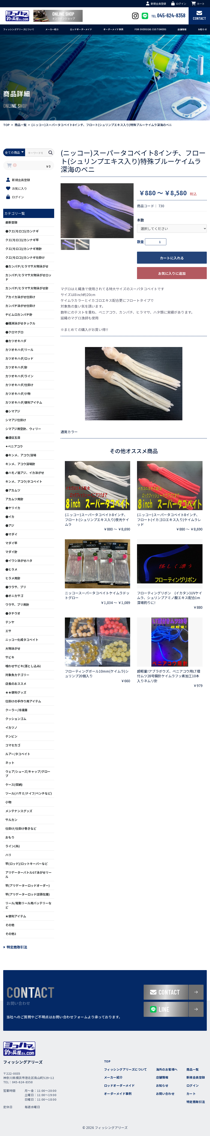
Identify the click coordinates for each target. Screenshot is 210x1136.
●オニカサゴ (14, 596)
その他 (9, 925)
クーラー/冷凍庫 (16, 710)
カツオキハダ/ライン (19, 376)
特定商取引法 (15, 947)
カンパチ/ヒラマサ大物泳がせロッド (28, 277)
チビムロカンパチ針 (18, 314)
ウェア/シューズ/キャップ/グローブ (27, 773)
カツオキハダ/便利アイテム (23, 402)
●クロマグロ (14, 332)
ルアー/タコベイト (17, 754)
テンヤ (9, 622)
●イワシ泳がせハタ (18, 560)
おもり (9, 837)
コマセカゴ (12, 745)
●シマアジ (12, 411)
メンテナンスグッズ (18, 811)
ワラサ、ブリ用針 (17, 604)
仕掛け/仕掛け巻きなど (20, 828)
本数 (140, 220)
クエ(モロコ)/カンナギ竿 (22, 240)
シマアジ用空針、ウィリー (23, 429)
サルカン (11, 819)
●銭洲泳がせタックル (20, 323)
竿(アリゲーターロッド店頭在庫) (27, 894)
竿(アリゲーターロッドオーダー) (27, 885)
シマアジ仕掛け (15, 420)
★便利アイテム (15, 916)
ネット (9, 762)
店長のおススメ (15, 683)
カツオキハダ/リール (19, 349)
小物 (8, 802)
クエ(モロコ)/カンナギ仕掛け (25, 257)
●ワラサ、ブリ (15, 587)
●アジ (9, 525)
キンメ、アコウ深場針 (20, 464)
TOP (6, 125)
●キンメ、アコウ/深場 (20, 455)
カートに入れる (172, 257)
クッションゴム (15, 719)
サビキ (9, 657)
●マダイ (11, 534)
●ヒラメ (11, 569)
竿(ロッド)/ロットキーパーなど (26, 863)
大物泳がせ (12, 648)
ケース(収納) (13, 784)
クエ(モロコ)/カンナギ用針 (23, 248)
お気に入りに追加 (172, 273)
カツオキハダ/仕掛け (19, 385)
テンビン (11, 736)
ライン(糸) (12, 846)
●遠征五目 (12, 437)
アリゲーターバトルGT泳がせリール (28, 874)
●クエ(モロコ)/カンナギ (22, 231)
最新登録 (11, 222)
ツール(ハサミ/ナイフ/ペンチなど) (28, 793)
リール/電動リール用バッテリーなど (28, 905)
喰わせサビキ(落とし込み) (23, 666)
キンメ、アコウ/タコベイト (23, 481)
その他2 (10, 934)
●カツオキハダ (15, 341)
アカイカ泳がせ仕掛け (20, 297)
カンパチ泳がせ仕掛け (20, 306)
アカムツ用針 (14, 499)
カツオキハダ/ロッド (19, 358)
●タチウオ (12, 613)
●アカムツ (12, 490)
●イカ (9, 516)
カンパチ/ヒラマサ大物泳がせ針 (26, 288)
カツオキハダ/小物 (17, 393)
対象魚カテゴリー (17, 675)
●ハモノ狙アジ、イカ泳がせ (24, 472)
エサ (8, 631)
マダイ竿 (11, 543)
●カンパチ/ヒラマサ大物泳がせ (26, 266)
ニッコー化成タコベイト (21, 639)
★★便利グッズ (15, 692)
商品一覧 (21, 125)
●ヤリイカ (12, 508)
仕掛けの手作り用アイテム (23, 701)
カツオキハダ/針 (16, 367)
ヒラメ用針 (12, 578)
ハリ (8, 855)
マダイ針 (11, 552)
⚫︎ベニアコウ (14, 446)
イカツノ (11, 727)
